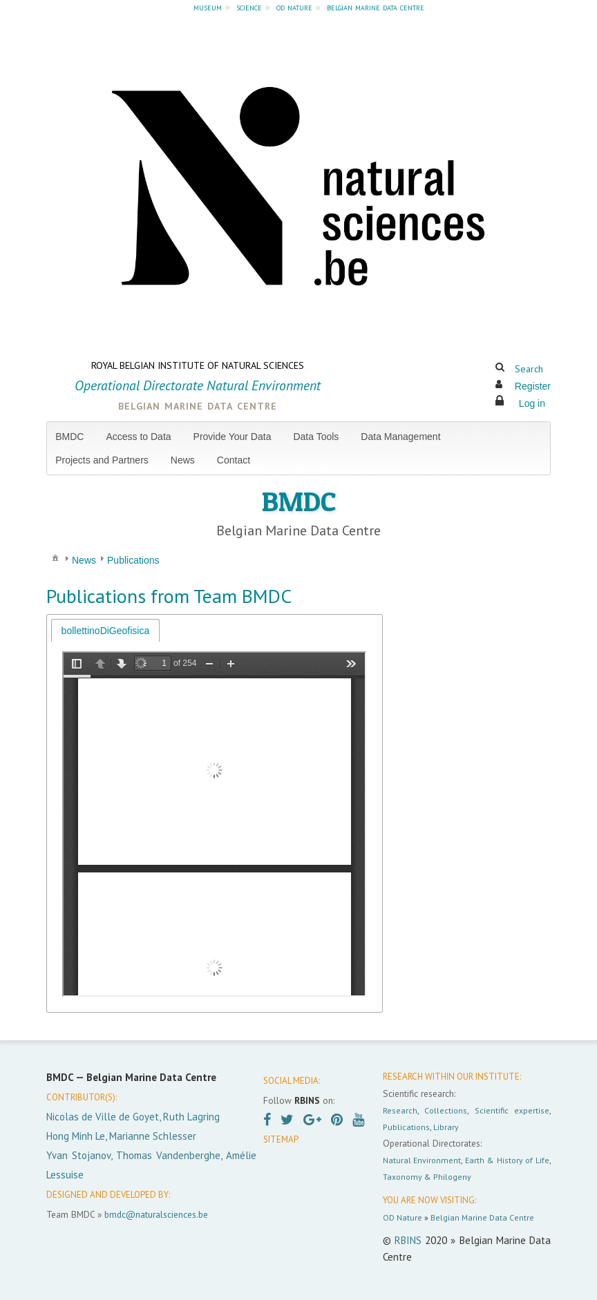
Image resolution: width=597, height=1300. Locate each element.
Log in (532, 403)
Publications (406, 1127)
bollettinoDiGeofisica (105, 630)
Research (400, 1110)
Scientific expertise (512, 1110)
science (249, 7)
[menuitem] (75, 437)
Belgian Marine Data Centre (482, 1217)
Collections (445, 1110)
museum (207, 7)
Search (529, 369)
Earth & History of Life (507, 1160)
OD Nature (402, 1217)
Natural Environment (422, 1160)
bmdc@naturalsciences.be (156, 1214)
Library (446, 1127)
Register (533, 386)
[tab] (105, 630)
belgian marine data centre (375, 7)
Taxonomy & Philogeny (427, 1177)
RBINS (408, 1240)
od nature (294, 7)
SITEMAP (280, 1139)
